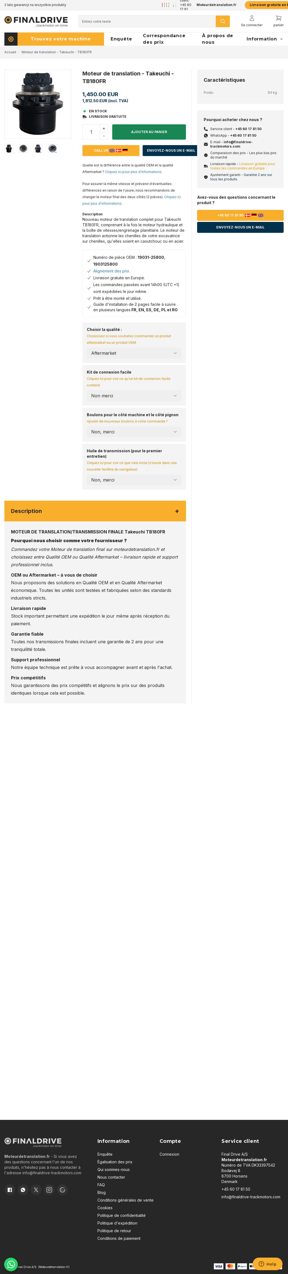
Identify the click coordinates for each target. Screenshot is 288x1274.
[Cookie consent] (62, 1189)
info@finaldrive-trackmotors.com (231, 144)
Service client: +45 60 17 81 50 (186, 5)
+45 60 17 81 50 (248, 129)
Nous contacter (111, 1177)
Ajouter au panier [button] (149, 132)
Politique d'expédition (117, 1223)
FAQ (101, 1184)
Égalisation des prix (115, 1161)
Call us (111, 150)
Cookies (105, 1207)
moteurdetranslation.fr (136, 549)
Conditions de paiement (118, 1238)
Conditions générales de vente (125, 1200)
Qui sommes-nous (113, 1169)
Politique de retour (114, 1230)
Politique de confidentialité (121, 1215)
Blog (101, 1192)
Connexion (169, 1154)
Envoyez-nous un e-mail (171, 150)
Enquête (105, 1154)
